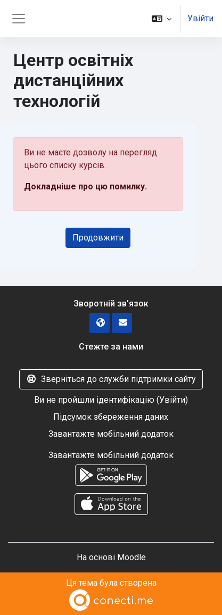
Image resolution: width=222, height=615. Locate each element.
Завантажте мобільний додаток (111, 434)
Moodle (131, 557)
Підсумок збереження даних (110, 417)
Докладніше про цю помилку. (85, 186)
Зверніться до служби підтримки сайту (111, 379)
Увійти (200, 18)
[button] (161, 18)
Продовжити (98, 237)
